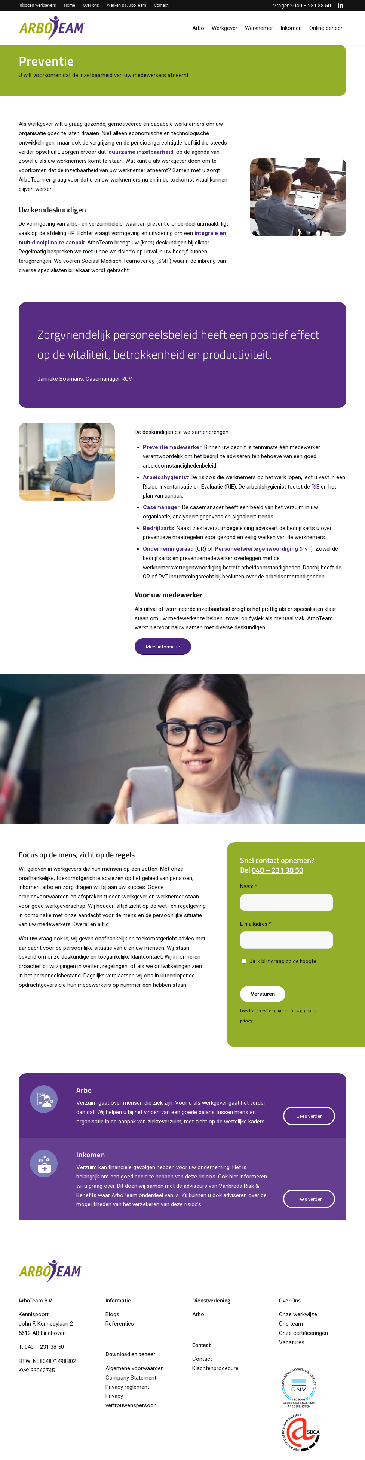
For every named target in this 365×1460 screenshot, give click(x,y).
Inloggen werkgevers (37, 5)
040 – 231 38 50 (312, 6)
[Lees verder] (309, 1116)
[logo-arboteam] (52, 28)
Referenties (119, 1323)
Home (69, 5)
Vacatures (291, 1342)
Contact (161, 5)
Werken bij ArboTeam (126, 5)
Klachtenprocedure (215, 1368)
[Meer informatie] (163, 646)
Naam (248, 886)
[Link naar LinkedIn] (340, 5)
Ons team (291, 1323)
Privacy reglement (127, 1387)
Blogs (112, 1314)
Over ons (91, 5)
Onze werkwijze (298, 1314)
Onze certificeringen (303, 1333)
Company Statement (130, 1377)
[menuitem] (39, 5)
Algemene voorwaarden (134, 1368)
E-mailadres (255, 924)
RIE (315, 486)
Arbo (198, 1314)
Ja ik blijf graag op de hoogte (282, 961)
